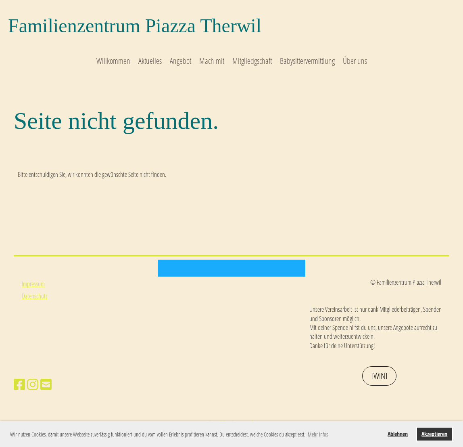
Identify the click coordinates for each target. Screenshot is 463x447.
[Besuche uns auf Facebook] (19, 384)
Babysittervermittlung (307, 60)
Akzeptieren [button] (434, 434)
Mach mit (211, 60)
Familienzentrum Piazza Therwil (134, 25)
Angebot (180, 60)
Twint (379, 375)
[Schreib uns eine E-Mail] (46, 384)
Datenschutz (34, 296)
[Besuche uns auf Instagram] (32, 384)
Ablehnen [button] (398, 434)
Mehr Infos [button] (318, 434)
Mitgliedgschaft (252, 60)
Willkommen (113, 60)
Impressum (33, 283)
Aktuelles (150, 60)
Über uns (355, 60)
